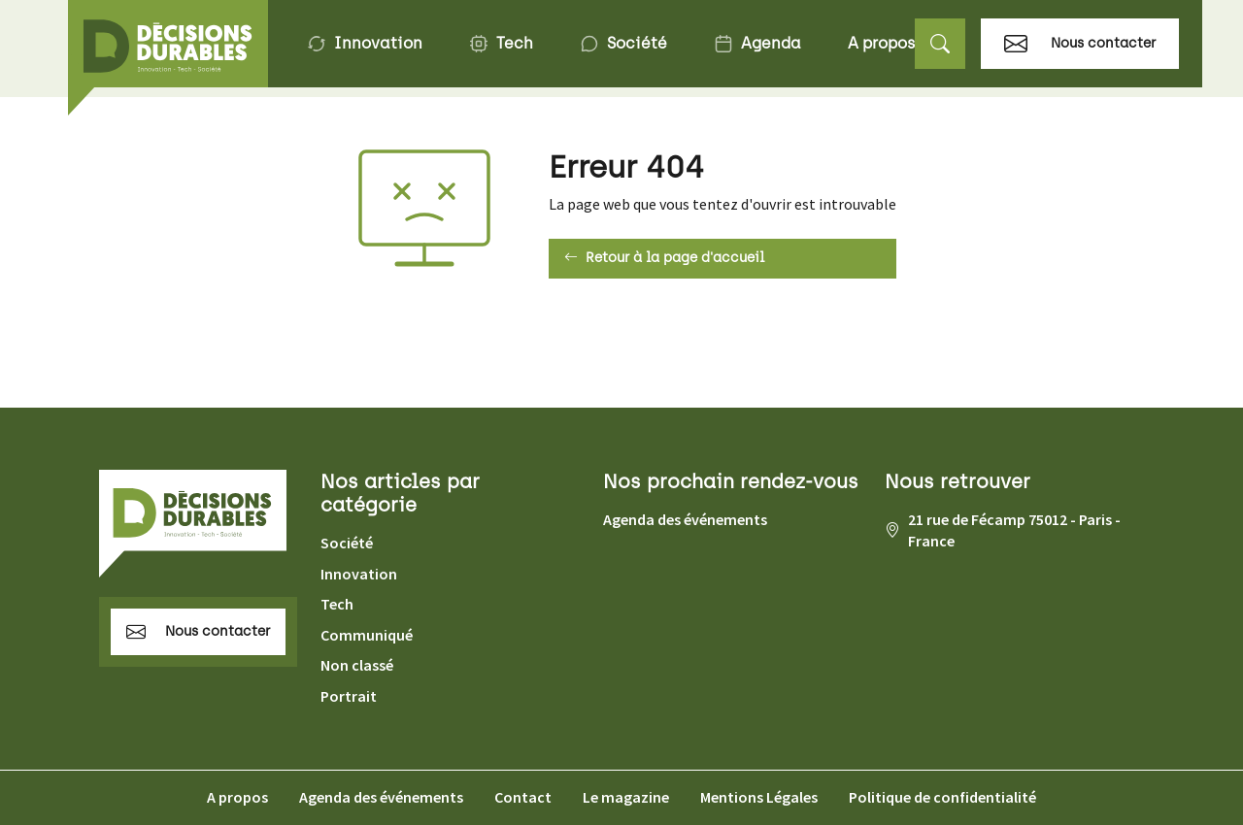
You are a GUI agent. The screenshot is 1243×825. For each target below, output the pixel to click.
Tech (501, 43)
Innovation (364, 43)
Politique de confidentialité (942, 797)
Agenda (757, 43)
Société (623, 43)
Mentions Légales (759, 797)
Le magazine (626, 797)
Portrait (348, 696)
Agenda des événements (685, 519)
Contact (523, 797)
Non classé (356, 665)
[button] (940, 44)
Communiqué (366, 634)
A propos (881, 43)
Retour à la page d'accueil (664, 258)
